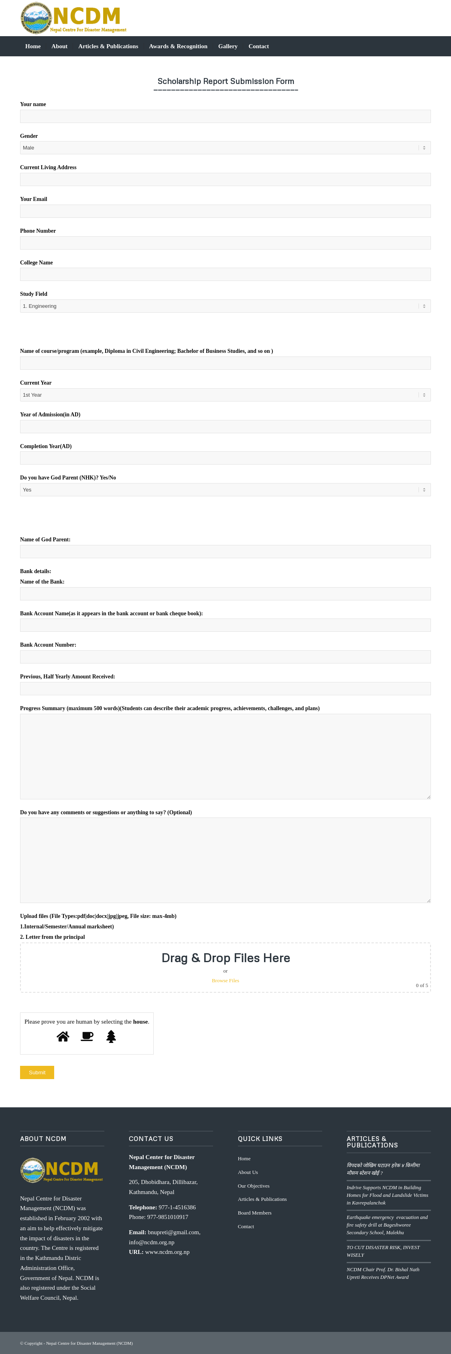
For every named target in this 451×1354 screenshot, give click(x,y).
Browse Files (225, 980)
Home (244, 1158)
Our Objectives (254, 1186)
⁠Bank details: (35, 571)
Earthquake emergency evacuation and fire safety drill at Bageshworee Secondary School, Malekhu (388, 1225)
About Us (248, 1172)
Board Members (255, 1213)
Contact (246, 1226)
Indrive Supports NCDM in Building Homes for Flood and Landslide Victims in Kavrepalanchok (387, 1195)
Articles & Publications (262, 1199)
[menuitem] (33, 46)
